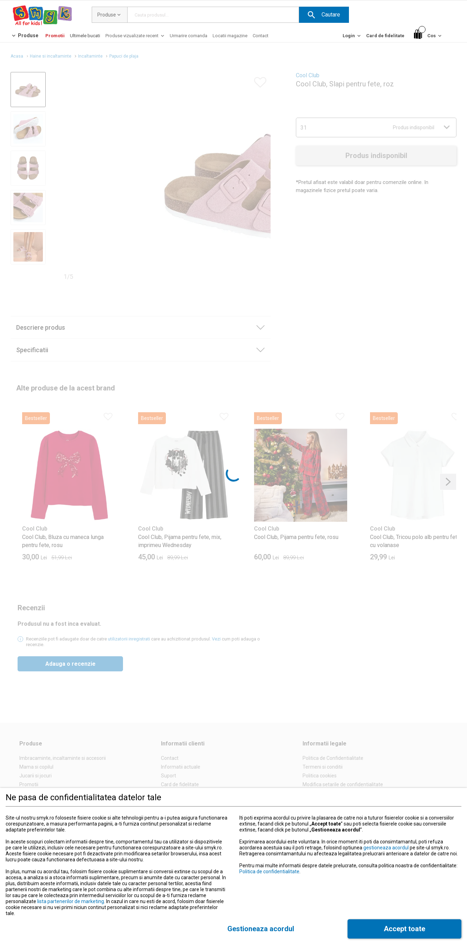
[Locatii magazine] (230, 35)
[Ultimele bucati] (85, 35)
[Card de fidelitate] (385, 35)
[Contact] (260, 35)
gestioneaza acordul (386, 847)
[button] (324, 15)
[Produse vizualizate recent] (135, 37)
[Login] (352, 37)
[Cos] (428, 35)
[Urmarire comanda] (188, 35)
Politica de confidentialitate (269, 871)
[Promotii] (55, 35)
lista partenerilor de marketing (70, 901)
